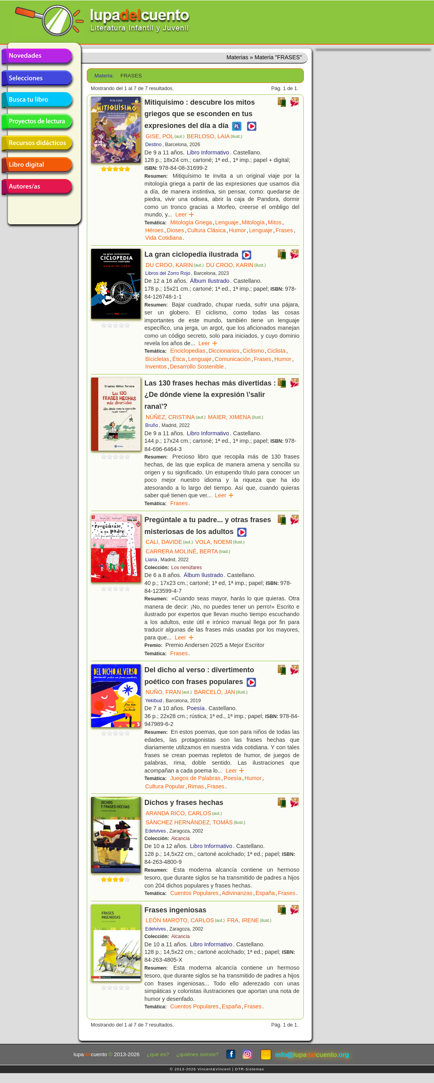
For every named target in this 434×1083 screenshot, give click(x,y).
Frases (284, 230)
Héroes (154, 230)
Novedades (36, 56)
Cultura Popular (165, 786)
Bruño (151, 425)
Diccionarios (223, 351)
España (265, 893)
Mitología (252, 222)
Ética (178, 359)
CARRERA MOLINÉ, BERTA (188, 551)
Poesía (196, 708)
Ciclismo (253, 351)
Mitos (274, 222)
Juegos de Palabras (195, 778)
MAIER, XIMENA (235, 417)
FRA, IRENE (249, 920)
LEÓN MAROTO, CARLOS (185, 920)
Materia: (104, 76)
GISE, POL (165, 136)
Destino (153, 144)
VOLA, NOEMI (220, 542)
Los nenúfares (186, 567)
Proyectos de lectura (36, 122)
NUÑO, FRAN (169, 692)
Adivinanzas (237, 893)
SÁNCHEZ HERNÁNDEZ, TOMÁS (195, 822)
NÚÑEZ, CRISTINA (176, 417)
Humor (237, 230)
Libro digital (36, 165)
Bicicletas (157, 359)
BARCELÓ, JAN (221, 692)
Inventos (155, 366)
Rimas (196, 786)
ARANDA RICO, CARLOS (184, 813)
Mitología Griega (191, 222)
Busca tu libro (36, 100)
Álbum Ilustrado (210, 281)
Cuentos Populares (194, 893)
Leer (185, 214)
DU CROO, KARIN (175, 265)
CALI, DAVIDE (169, 542)
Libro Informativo (208, 152)
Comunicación (233, 359)
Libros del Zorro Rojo (167, 273)
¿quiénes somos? (197, 1054)
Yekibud (153, 700)
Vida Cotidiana (163, 238)
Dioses (175, 230)
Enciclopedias (188, 351)
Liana (151, 559)
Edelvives (155, 831)
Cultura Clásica (206, 230)
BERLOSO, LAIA (214, 136)
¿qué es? (158, 1054)
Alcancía (180, 838)
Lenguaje (226, 222)
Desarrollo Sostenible (197, 366)
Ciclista (276, 351)
